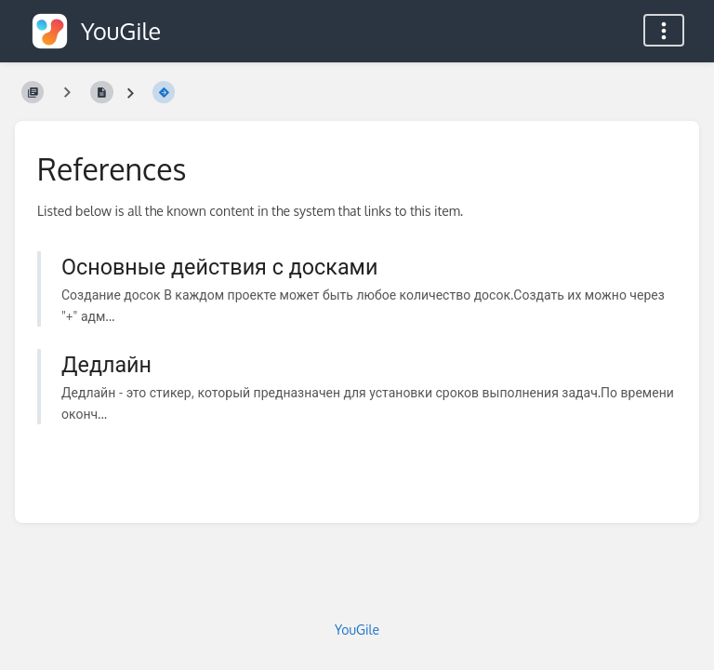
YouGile (357, 629)
